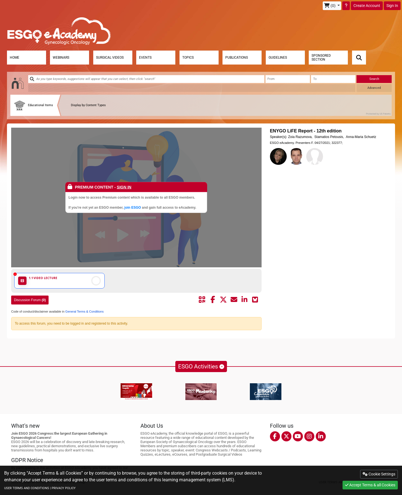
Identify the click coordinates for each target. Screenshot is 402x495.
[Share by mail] (234, 300)
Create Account (366, 5)
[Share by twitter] (223, 300)
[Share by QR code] (202, 300)
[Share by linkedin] (244, 300)
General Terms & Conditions (84, 311)
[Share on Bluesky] (255, 300)
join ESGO (133, 208)
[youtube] (298, 436)
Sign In (392, 5)
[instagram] (309, 436)
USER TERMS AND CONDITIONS (26, 488)
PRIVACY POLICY (64, 488)
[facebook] (275, 436)
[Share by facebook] (213, 300)
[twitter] (286, 436)
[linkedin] (321, 436)
